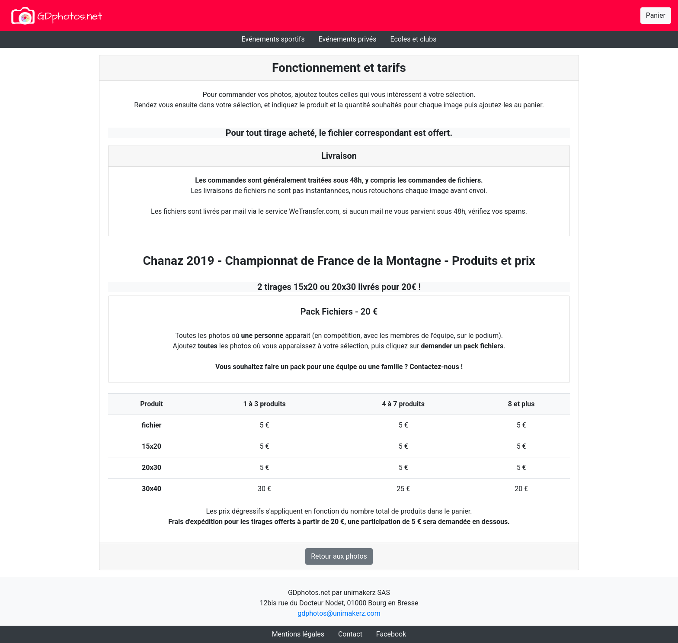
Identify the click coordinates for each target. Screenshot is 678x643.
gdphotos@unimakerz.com (339, 613)
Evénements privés (348, 39)
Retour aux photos (339, 556)
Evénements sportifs (272, 39)
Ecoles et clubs (413, 39)
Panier (655, 15)
